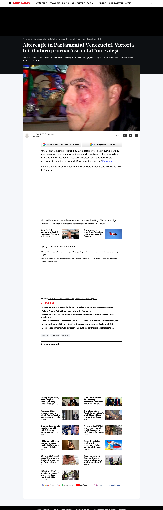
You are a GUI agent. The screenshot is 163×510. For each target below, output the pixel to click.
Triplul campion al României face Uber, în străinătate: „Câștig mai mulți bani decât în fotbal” (94, 414)
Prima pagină (27, 39)
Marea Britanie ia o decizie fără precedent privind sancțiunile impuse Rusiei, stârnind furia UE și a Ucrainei (93, 444)
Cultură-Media (116, 3)
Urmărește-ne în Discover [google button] (102, 144)
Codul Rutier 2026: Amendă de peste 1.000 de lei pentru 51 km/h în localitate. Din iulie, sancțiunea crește (93, 459)
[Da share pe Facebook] (125, 135)
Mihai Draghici (36, 136)
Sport (128, 3)
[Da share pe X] (130, 135)
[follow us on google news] (49, 485)
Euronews (107, 161)
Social (90, 3)
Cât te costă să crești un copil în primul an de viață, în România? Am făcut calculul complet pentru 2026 (50, 459)
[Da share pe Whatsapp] (136, 135)
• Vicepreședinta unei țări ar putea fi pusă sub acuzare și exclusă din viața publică (77, 324)
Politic (65, 3)
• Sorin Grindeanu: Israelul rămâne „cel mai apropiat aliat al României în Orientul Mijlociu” (81, 321)
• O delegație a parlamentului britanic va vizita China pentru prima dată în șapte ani (77, 328)
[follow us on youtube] (81, 485)
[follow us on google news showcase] (65, 485)
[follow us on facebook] (114, 485)
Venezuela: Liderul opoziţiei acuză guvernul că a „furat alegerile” (72, 299)
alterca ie (45, 335)
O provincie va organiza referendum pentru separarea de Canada (93, 233)
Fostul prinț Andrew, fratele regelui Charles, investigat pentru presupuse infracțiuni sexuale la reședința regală (50, 401)
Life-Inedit (101, 3)
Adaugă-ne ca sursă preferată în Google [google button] (60, 144)
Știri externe (78, 3)
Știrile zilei (42, 3)
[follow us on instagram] (98, 485)
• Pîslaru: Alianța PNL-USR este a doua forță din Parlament (66, 311)
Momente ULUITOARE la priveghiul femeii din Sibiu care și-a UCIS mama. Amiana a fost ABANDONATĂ (93, 429)
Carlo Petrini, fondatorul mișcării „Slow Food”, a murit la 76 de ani (50, 233)
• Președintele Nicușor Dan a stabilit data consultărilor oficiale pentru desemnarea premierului (77, 316)
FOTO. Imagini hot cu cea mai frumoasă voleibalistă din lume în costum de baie (50, 444)
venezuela (65, 335)
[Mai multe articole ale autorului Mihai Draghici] (27, 135)
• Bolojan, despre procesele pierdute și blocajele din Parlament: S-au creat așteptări (77, 307)
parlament (55, 335)
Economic (55, 3)
